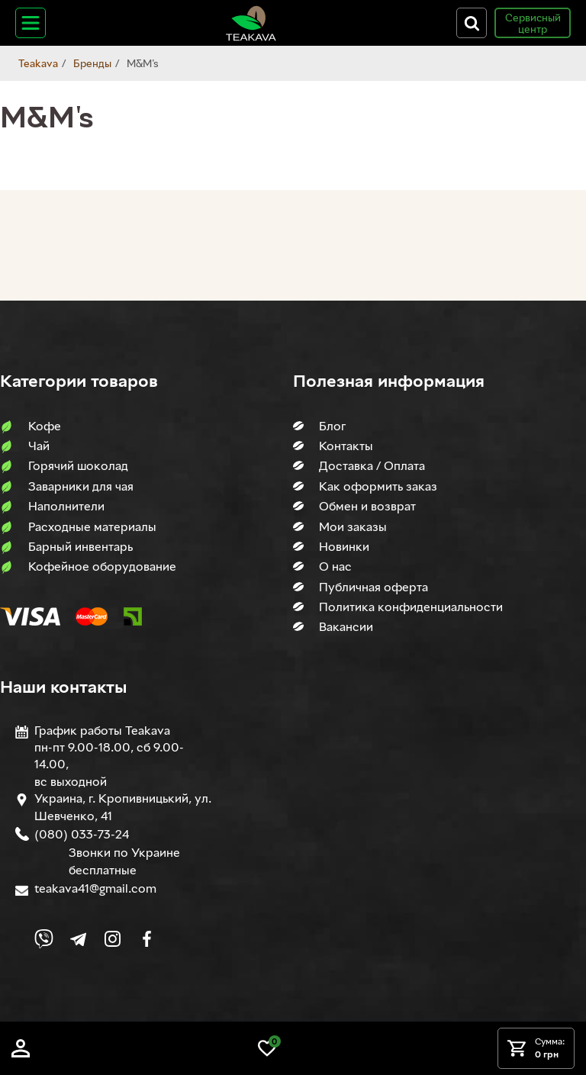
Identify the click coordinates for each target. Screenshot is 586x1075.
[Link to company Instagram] (112, 938)
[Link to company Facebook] (146, 938)
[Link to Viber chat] (43, 938)
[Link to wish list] (267, 1048)
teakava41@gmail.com (95, 888)
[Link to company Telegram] (78, 938)
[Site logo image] (251, 23)
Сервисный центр (533, 23)
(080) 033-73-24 (81, 834)
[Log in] (20, 1048)
